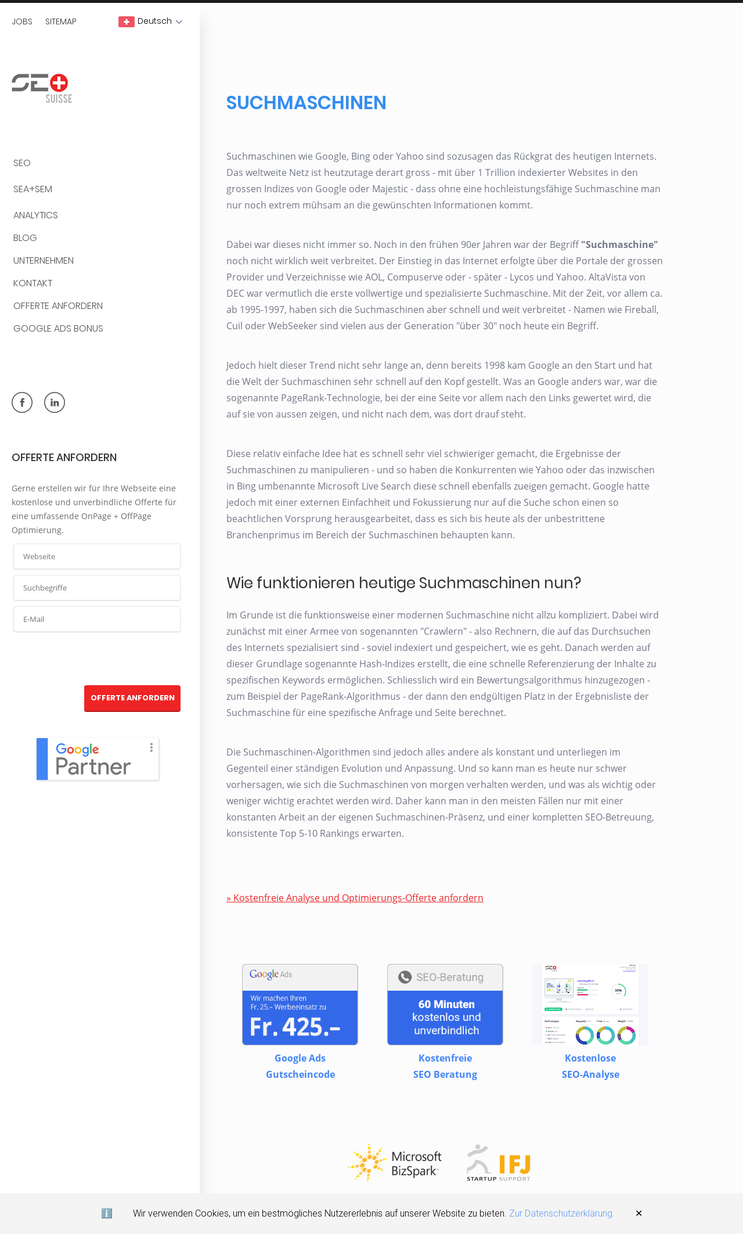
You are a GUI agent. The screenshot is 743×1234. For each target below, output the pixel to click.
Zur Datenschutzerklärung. (562, 1213)
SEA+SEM (32, 190)
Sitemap (61, 21)
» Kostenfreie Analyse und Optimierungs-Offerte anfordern (355, 897)
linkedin (54, 402)
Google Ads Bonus (58, 329)
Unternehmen (43, 261)
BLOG (25, 238)
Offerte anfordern (58, 306)
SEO (22, 163)
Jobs (22, 21)
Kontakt (32, 284)
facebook (22, 402)
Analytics (35, 216)
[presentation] (97, 659)
